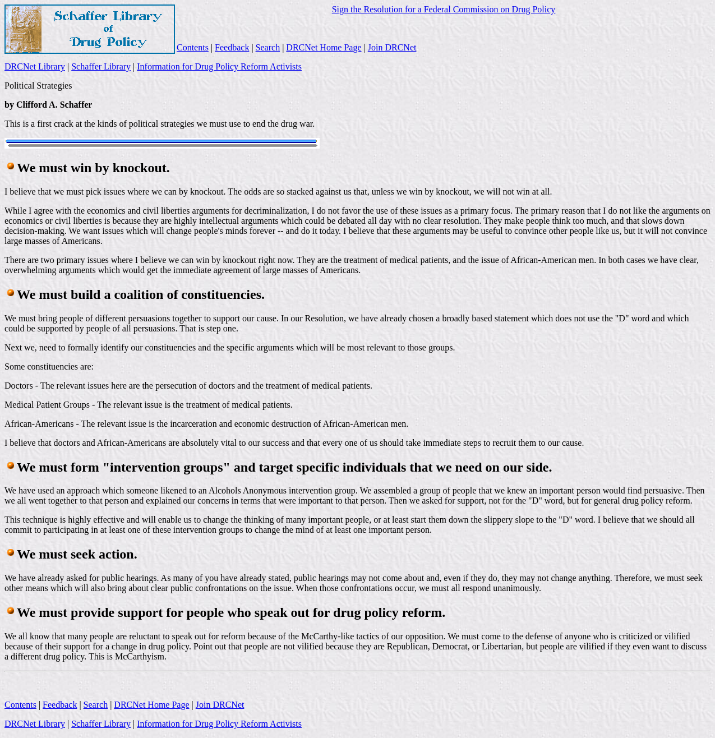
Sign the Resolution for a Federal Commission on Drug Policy (444, 9)
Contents (193, 47)
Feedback (232, 47)
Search (268, 47)
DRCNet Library (34, 66)
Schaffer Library (101, 66)
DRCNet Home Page (323, 47)
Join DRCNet (392, 47)
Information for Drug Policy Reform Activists (219, 66)
